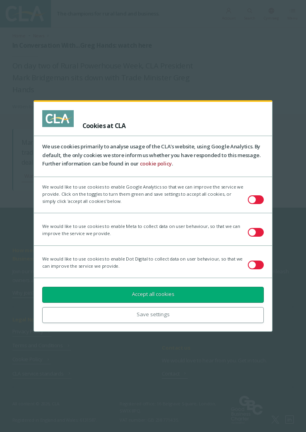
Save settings (153, 314)
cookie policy (156, 163)
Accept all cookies (153, 294)
